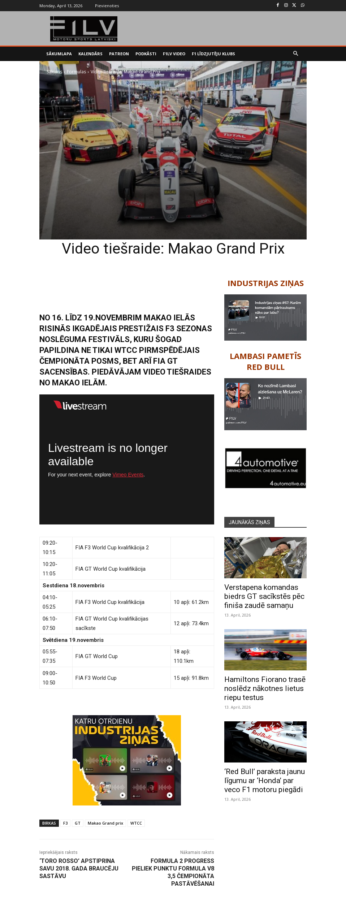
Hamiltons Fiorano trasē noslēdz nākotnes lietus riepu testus (265, 688)
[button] (296, 54)
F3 (65, 823)
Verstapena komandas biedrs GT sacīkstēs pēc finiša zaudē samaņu (264, 596)
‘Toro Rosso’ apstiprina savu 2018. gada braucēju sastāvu (78, 868)
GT (78, 823)
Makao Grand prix (105, 823)
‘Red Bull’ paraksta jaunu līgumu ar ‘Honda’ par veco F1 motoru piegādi (264, 780)
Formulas (76, 72)
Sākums (54, 72)
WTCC (136, 823)
